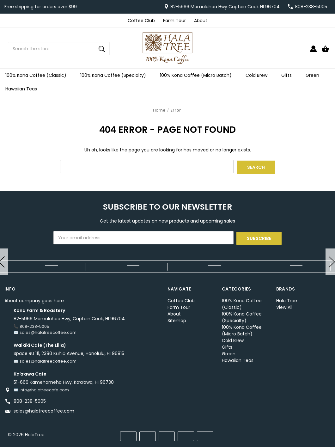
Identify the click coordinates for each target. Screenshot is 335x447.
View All (284, 306)
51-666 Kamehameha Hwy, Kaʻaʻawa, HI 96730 (64, 381)
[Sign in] (313, 51)
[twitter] (312, 432)
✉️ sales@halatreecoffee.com (45, 331)
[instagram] (324, 432)
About (200, 20)
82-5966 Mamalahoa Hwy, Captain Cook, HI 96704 (69, 318)
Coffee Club (141, 20)
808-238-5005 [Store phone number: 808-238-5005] (30, 400)
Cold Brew (258, 75)
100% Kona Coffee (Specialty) (115, 75)
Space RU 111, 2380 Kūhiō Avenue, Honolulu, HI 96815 (69, 352)
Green (314, 75)
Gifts (288, 75)
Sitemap (177, 319)
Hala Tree (286, 300)
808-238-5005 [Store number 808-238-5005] (311, 6)
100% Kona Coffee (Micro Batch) (197, 75)
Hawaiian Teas (23, 89)
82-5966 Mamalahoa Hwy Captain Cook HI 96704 (225, 6)
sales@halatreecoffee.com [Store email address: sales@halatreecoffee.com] (44, 410)
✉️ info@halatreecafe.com (41, 388)
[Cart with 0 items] (325, 51)
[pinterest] (301, 432)
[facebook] (290, 432)
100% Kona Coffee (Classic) (37, 75)
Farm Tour (174, 20)
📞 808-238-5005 (31, 325)
